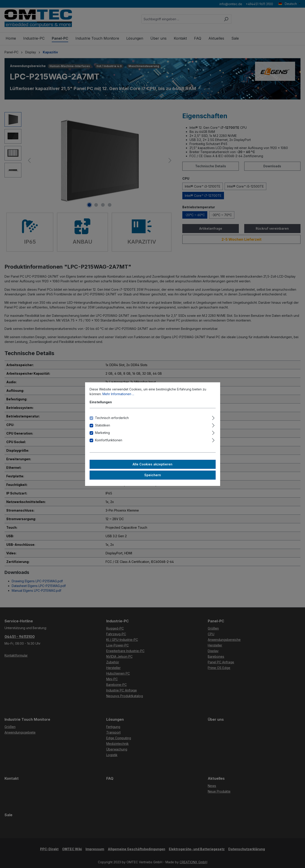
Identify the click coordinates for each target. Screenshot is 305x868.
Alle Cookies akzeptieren (152, 464)
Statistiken (102, 425)
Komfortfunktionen (108, 440)
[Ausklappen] (213, 417)
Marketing (102, 433)
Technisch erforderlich (112, 418)
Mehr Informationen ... (118, 394)
